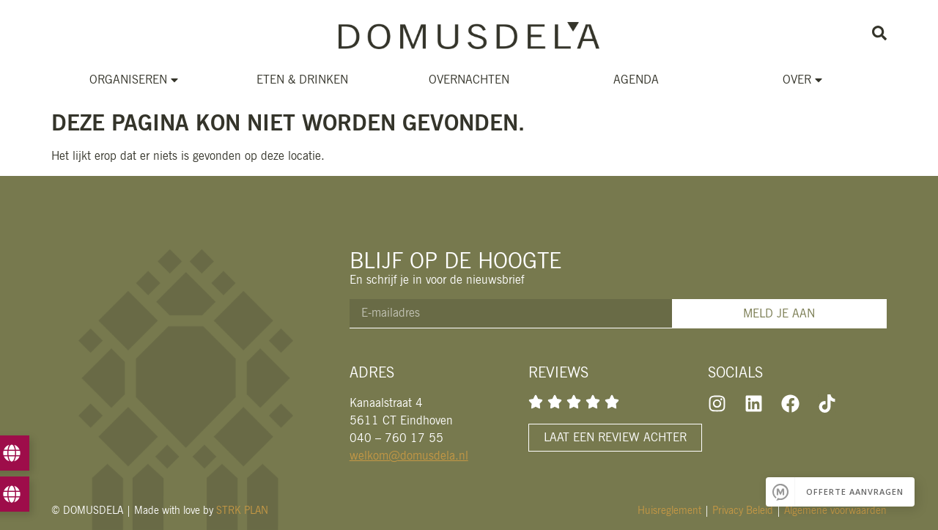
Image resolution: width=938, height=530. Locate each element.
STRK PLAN (242, 510)
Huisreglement (669, 510)
